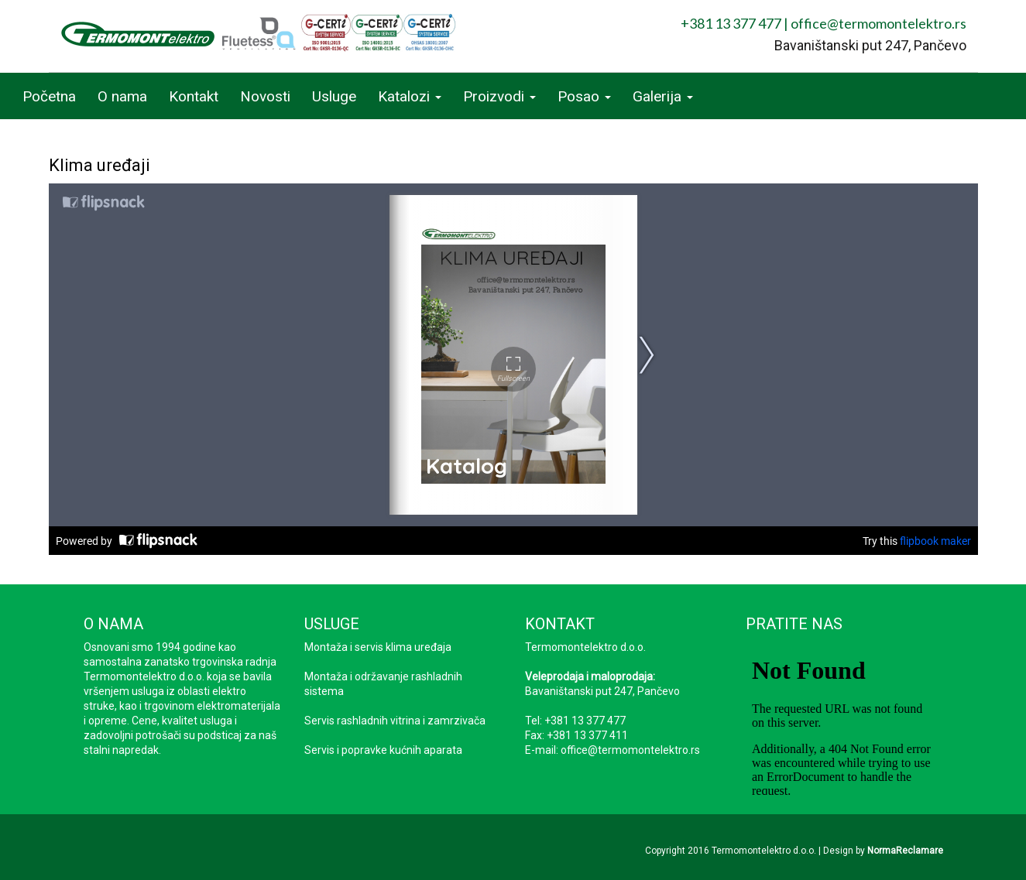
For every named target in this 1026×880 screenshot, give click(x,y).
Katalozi (409, 96)
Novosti (265, 96)
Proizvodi (499, 96)
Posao (584, 96)
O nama (122, 96)
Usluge (334, 96)
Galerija (663, 96)
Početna (49, 96)
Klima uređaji (99, 165)
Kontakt (193, 96)
